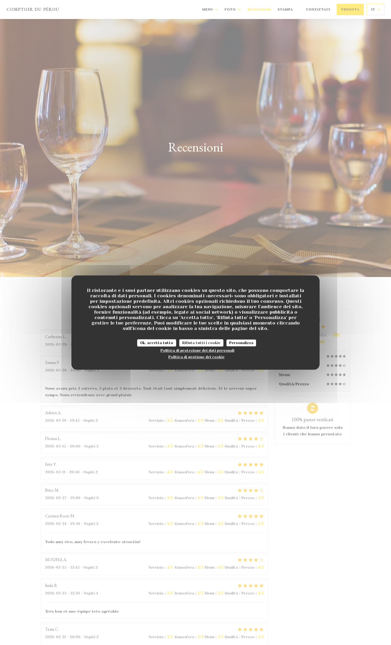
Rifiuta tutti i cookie (201, 343)
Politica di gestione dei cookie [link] (196, 357)
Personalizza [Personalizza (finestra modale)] (241, 343)
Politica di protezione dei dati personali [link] (197, 350)
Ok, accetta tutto (156, 343)
